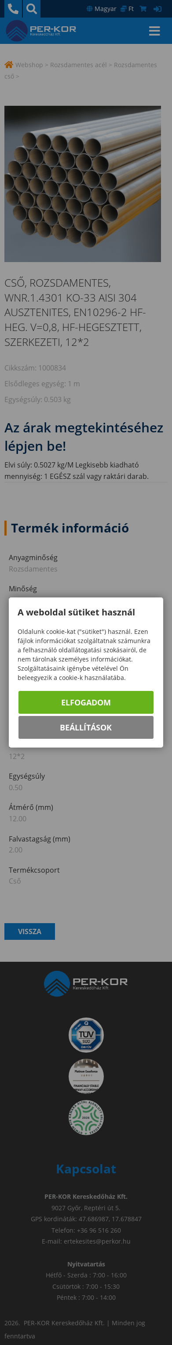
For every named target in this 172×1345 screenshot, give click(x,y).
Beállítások (86, 727)
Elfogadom (86, 702)
